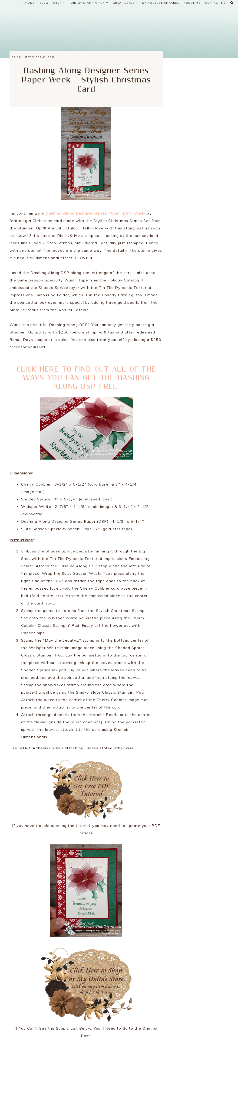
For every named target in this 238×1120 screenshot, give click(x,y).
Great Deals (125, 2)
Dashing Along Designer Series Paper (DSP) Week (96, 213)
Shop (59, 2)
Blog (44, 2)
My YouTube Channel (160, 2)
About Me (192, 2)
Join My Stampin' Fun (88, 2)
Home (30, 2)
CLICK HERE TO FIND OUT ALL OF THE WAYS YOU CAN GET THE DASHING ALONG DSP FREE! (86, 378)
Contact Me (215, 2)
